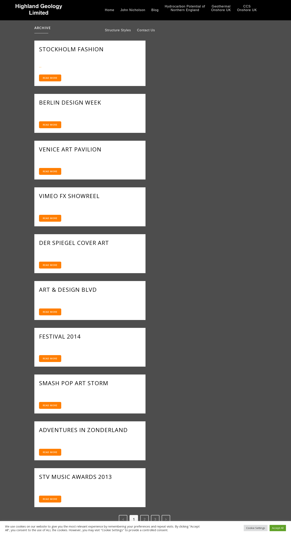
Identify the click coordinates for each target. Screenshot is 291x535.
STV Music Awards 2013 (75, 476)
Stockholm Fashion (71, 49)
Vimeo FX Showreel (69, 196)
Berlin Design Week (70, 102)
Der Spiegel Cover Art (74, 243)
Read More (50, 77)
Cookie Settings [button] (255, 528)
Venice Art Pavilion (70, 149)
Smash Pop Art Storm (73, 383)
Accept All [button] (278, 528)
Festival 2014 (60, 336)
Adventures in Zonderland (83, 430)
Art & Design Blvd (68, 289)
